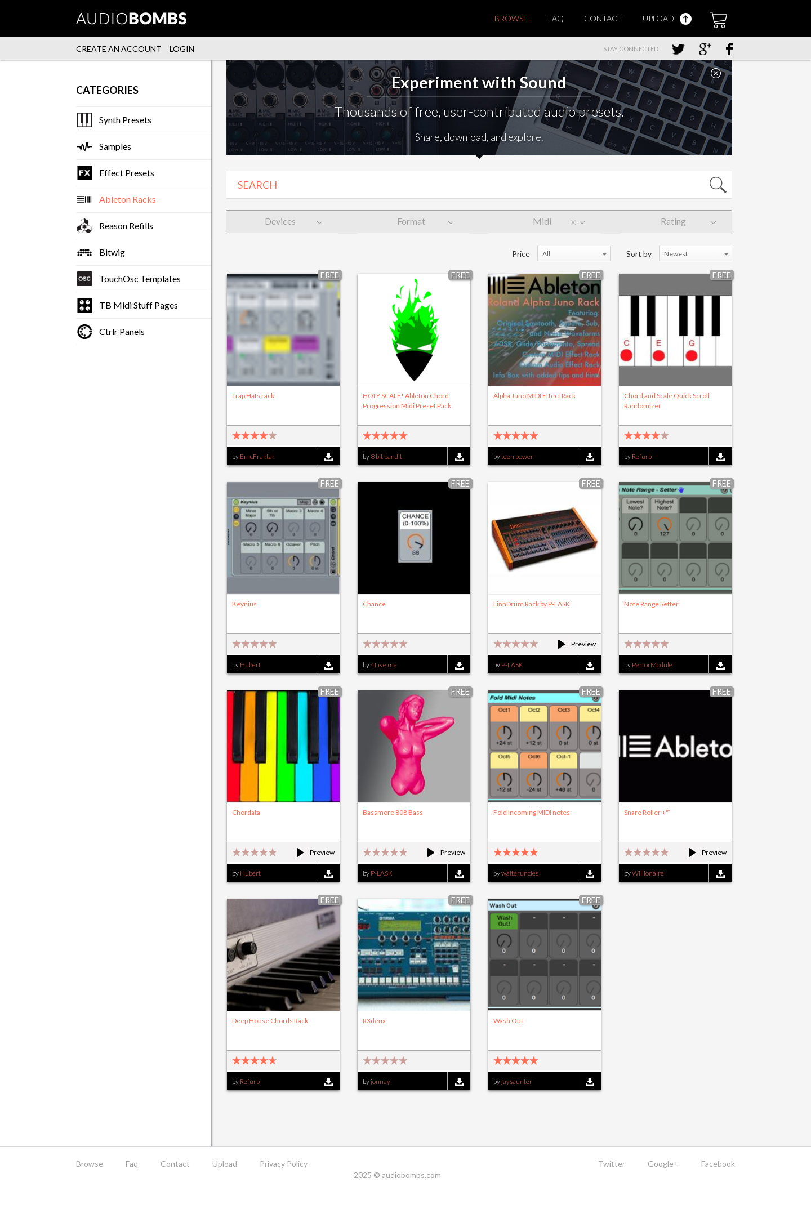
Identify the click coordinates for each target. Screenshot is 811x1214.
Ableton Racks (127, 199)
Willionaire (648, 873)
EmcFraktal (257, 456)
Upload (667, 18)
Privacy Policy (284, 1163)
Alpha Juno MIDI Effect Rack (534, 395)
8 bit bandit (386, 456)
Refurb (642, 456)
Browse (511, 18)
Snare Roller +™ (647, 812)
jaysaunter (516, 1081)
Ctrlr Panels (122, 331)
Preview (572, 644)
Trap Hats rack (253, 395)
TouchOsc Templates (140, 278)
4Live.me (384, 664)
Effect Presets (126, 172)
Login (182, 48)
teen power (517, 456)
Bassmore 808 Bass (393, 812)
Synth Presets (125, 119)
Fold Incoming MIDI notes (531, 812)
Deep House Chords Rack (270, 1020)
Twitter (611, 1163)
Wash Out (508, 1020)
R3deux (374, 1020)
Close (716, 73)
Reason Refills (126, 225)
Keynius (244, 604)
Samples (115, 146)
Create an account (119, 48)
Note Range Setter (651, 604)
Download (328, 457)
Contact (603, 18)
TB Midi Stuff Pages (138, 305)
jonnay (380, 1081)
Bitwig (112, 252)
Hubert (250, 664)
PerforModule (652, 664)
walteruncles (519, 873)
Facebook (718, 1163)
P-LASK (512, 664)
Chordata (246, 812)
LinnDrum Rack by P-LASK (531, 604)
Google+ (663, 1163)
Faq (556, 18)
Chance (374, 604)
